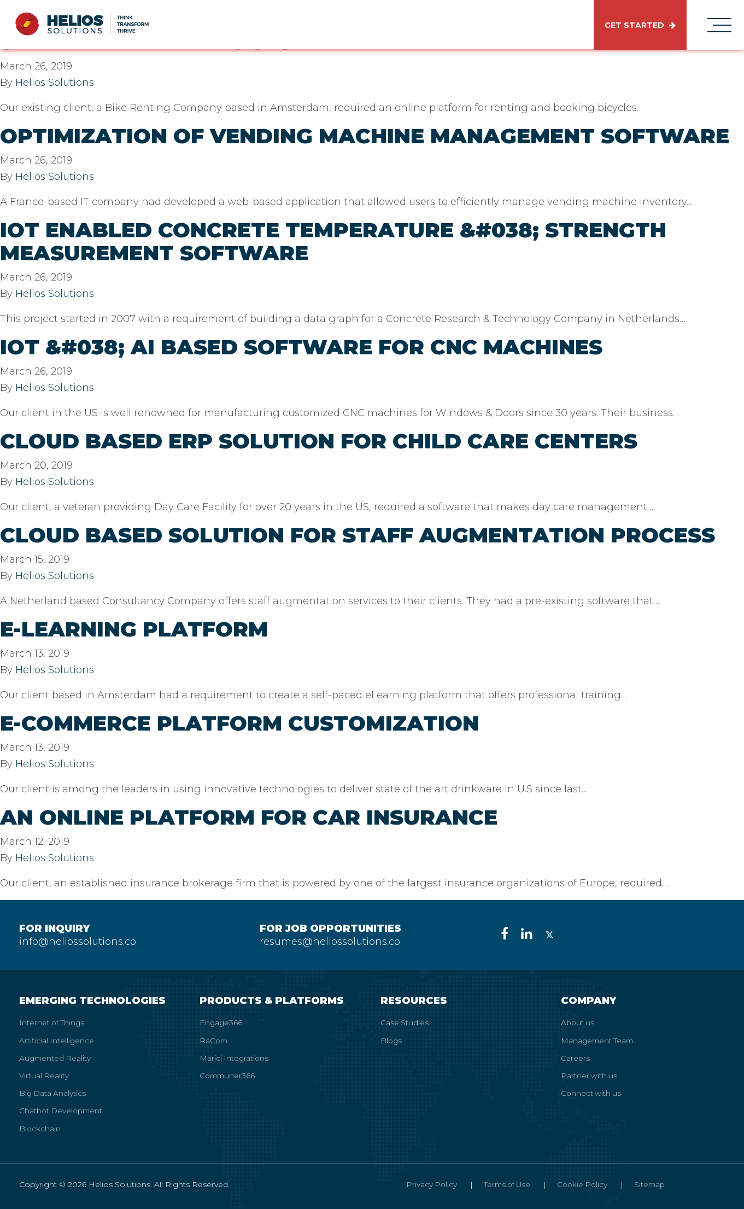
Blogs (391, 1040)
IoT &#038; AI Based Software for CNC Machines (301, 347)
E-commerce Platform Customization (239, 723)
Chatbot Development (62, 1110)
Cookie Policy (579, 1183)
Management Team (598, 1040)
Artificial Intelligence (57, 1040)
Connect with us (592, 1092)
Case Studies (404, 1022)
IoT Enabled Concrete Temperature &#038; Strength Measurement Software (333, 241)
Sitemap (648, 1183)
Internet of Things (52, 1022)
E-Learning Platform (134, 629)
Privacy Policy (424, 1183)
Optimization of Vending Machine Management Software (364, 136)
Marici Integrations (235, 1057)
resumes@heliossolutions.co (330, 942)
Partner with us (589, 1075)
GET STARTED (640, 25)
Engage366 (221, 1022)
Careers (575, 1057)
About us (578, 1022)
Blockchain (40, 1127)
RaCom (214, 1040)
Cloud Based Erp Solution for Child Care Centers (318, 441)
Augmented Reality (56, 1057)
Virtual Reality (44, 1075)
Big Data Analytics (53, 1092)
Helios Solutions (54, 83)
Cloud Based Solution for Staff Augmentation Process (357, 535)
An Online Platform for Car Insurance (248, 817)
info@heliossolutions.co (77, 942)
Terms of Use (501, 1183)
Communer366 (228, 1075)
